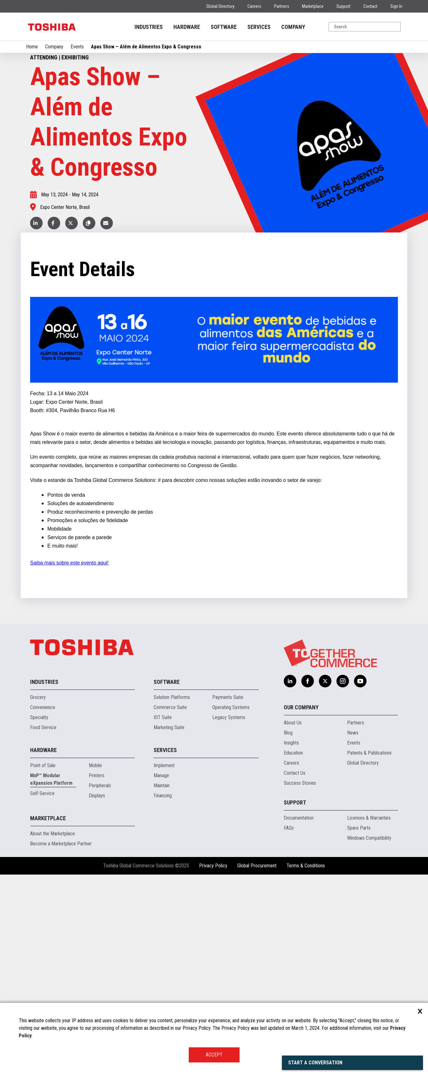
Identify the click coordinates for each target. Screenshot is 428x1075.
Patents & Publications (369, 753)
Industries (44, 682)
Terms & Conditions (306, 866)
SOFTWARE (224, 27)
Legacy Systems (228, 717)
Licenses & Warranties (369, 818)
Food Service (43, 727)
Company (54, 47)
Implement (164, 765)
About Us (293, 723)
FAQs (289, 828)
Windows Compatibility (369, 838)
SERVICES (259, 27)
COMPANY (293, 27)
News (352, 733)
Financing (163, 796)
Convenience (42, 707)
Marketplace (313, 6)
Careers (254, 6)
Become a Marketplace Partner (61, 844)
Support (343, 6)
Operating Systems (231, 707)
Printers (96, 775)
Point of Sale (42, 765)
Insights (291, 743)
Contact (370, 6)
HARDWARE (186, 27)
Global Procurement (257, 866)
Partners (281, 6)
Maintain (162, 786)
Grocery (38, 697)
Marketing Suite (169, 727)
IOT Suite (163, 717)
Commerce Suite (170, 707)
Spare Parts (359, 828)
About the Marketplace (52, 834)
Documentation (299, 818)
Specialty (39, 717)
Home (32, 47)
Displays (97, 796)
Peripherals (100, 786)
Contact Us (294, 773)
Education (293, 753)
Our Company (301, 707)
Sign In (396, 6)
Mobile (95, 765)
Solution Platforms (172, 697)
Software (167, 682)
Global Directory (220, 6)
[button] (89, 223)
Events (77, 47)
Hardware (43, 750)
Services (165, 750)
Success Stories (300, 783)
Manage (161, 775)
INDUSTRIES (149, 27)
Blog (288, 733)
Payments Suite (227, 697)
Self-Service (42, 793)
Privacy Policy (213, 866)
